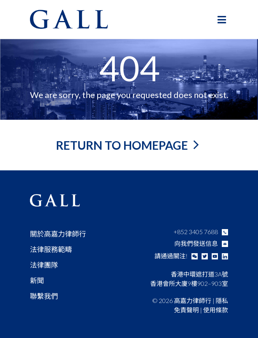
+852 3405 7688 (196, 231)
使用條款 (215, 309)
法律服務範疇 (51, 249)
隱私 (222, 300)
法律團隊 (44, 265)
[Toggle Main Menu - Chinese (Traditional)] (222, 19)
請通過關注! (171, 255)
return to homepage (123, 145)
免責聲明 (186, 309)
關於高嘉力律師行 (58, 233)
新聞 (37, 280)
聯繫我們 (44, 296)
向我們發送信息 (196, 243)
